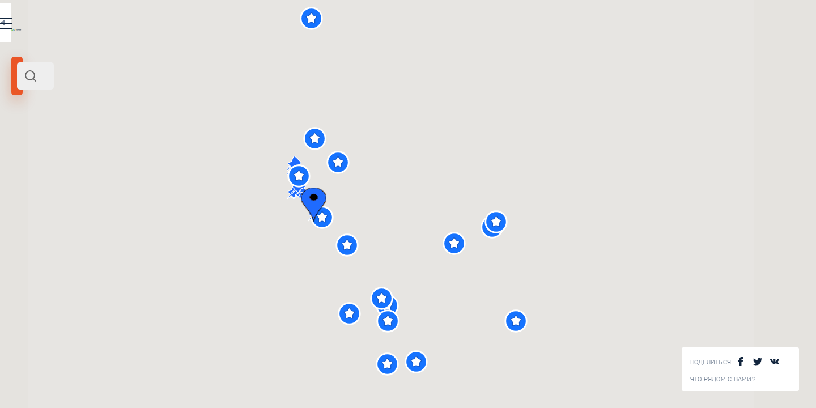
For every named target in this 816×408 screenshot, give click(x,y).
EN (249, 25)
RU (224, 25)
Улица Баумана (158, 318)
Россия (127, 154)
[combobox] (153, 76)
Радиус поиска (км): (41, 187)
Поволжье (96, 154)
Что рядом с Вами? (722, 379)
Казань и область (45, 154)
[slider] (42, 206)
